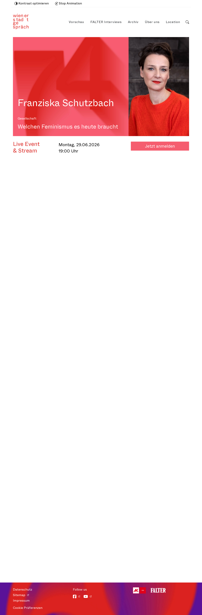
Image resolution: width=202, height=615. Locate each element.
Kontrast (32, 3)
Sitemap (19, 595)
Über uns (152, 22)
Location (173, 22)
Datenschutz (22, 589)
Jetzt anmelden (160, 146)
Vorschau (76, 22)
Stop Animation (68, 3)
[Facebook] (76, 596)
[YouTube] (87, 596)
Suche (187, 22)
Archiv (133, 22)
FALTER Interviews (106, 22)
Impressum (21, 600)
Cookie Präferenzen (27, 608)
